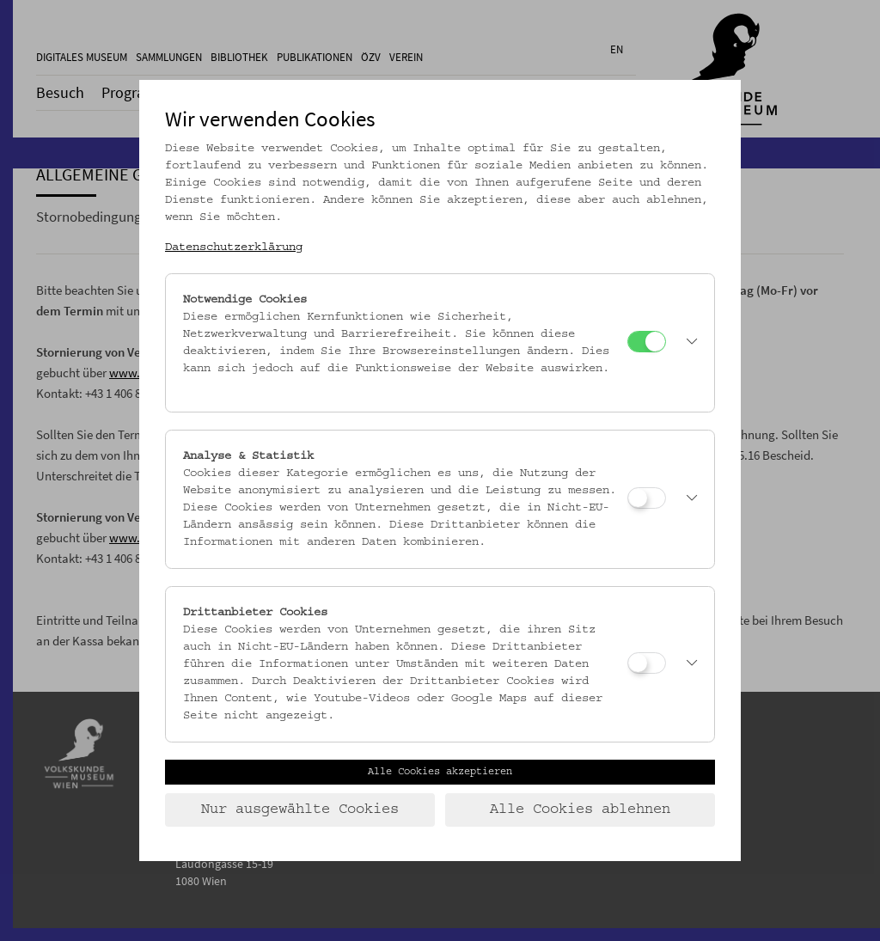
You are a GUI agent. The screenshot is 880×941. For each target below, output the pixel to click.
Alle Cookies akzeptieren (440, 771)
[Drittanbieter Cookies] (646, 663)
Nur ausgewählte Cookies (300, 810)
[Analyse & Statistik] (646, 498)
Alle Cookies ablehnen (580, 810)
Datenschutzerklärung (233, 247)
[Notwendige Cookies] (646, 341)
